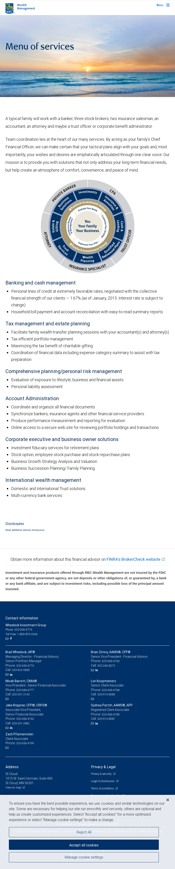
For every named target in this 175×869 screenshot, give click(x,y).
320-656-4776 (25, 666)
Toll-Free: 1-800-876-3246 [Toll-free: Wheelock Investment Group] (21, 634)
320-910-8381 (106, 719)
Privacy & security (101, 774)
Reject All (84, 832)
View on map (13, 787)
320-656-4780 (110, 714)
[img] (87, 56)
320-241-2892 (21, 723)
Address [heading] (11, 767)
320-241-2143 (21, 694)
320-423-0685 (21, 670)
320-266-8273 (106, 666)
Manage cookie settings (84, 857)
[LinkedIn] (12, 675)
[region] (87, 832)
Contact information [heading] (21, 618)
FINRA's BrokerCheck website (133, 559)
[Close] (168, 800)
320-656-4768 (110, 690)
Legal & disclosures (103, 781)
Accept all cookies (83, 845)
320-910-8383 (106, 694)
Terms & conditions (102, 788)
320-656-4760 (110, 661)
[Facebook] (11, 639)
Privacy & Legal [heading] (103, 767)
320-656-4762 (25, 719)
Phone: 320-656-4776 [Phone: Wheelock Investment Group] (18, 630)
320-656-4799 (25, 743)
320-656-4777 (25, 690)
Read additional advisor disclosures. (25, 530)
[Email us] (7, 639)
